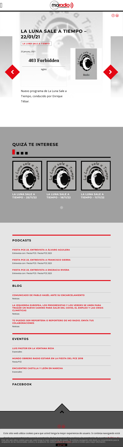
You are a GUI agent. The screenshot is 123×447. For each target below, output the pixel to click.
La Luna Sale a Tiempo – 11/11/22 (92, 196)
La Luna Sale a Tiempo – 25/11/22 (24, 196)
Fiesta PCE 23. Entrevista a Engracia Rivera (40, 270)
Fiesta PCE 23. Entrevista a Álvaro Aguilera (41, 250)
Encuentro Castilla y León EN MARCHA (37, 368)
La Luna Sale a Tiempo (36, 43)
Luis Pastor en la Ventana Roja (33, 348)
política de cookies (63, 442)
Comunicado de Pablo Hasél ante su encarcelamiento (48, 295)
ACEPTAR (61, 445)
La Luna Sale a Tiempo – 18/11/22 (59, 196)
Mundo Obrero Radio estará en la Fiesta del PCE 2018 (47, 358)
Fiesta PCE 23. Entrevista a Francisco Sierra (41, 260)
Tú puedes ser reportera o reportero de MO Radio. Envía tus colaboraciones (53, 321)
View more (27, 176)
